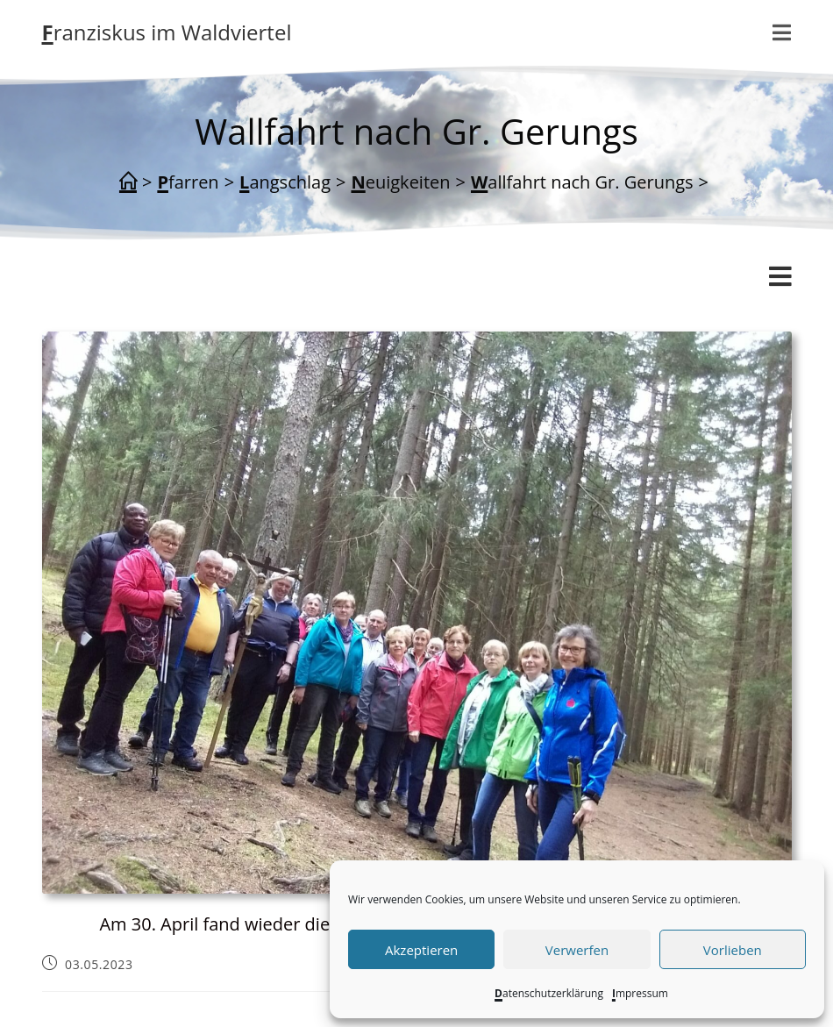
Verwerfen (577, 950)
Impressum (640, 993)
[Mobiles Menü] (782, 32)
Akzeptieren (421, 950)
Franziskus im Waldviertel (167, 32)
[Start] (128, 182)
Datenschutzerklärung (549, 993)
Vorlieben (732, 950)
